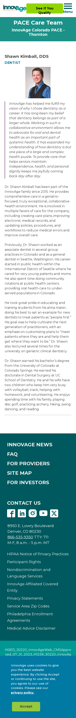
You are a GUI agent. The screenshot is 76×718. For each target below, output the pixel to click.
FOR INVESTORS (28, 482)
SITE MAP (19, 473)
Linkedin (22, 513)
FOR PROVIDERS (28, 463)
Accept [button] (26, 706)
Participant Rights (24, 561)
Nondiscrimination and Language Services (28, 572)
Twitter (54, 513)
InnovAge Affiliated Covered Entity (32, 587)
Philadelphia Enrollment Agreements (30, 617)
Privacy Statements (25, 598)
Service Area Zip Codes (28, 606)
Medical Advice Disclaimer (31, 628)
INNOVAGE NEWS (29, 445)
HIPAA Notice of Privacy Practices (38, 554)
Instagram (33, 513)
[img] (14, 8)
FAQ (12, 454)
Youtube (43, 513)
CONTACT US (24, 503)
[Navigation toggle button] (68, 6)
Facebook (11, 513)
